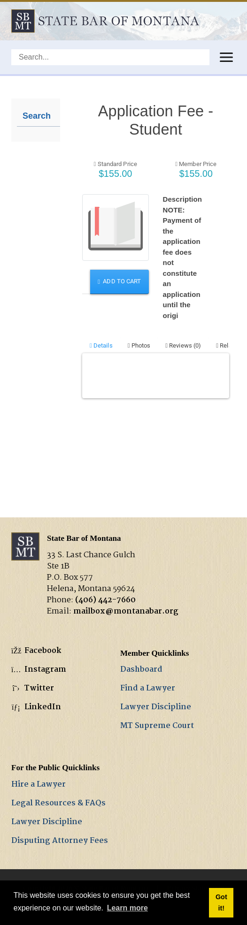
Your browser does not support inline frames (155, 291)
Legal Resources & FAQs (58, 803)
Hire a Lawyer (38, 784)
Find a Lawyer (147, 688)
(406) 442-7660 (105, 600)
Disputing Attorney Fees (59, 840)
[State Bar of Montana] (105, 21)
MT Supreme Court (157, 726)
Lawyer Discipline (155, 707)
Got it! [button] (221, 902)
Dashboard (141, 669)
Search (37, 116)
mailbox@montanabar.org (125, 611)
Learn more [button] (127, 908)
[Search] (110, 57)
